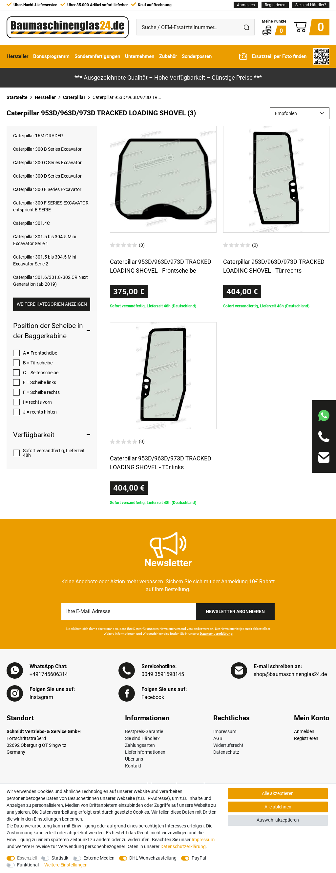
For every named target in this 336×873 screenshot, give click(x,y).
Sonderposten (197, 56)
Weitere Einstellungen (66, 864)
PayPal (199, 858)
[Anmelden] (246, 5)
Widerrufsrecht (228, 745)
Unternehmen (139, 56)
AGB (217, 738)
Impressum (224, 731)
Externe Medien (99, 858)
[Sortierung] (299, 113)
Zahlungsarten (140, 745)
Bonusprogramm (51, 56)
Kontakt (133, 765)
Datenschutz (226, 752)
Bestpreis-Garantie (144, 731)
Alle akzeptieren (278, 793)
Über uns (134, 759)
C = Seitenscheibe (40, 372)
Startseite (17, 97)
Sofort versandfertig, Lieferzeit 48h (54, 453)
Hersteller (17, 56)
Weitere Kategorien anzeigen (52, 304)
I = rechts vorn (37, 402)
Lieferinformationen (145, 752)
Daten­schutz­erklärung (183, 846)
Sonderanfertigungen (97, 56)
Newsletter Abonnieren (235, 611)
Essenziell (27, 858)
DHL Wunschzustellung (153, 858)
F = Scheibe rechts (41, 392)
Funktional (28, 864)
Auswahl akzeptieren (278, 820)
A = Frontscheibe (40, 353)
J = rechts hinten (40, 412)
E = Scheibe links (39, 382)
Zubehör (168, 56)
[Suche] (246, 27)
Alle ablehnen (277, 806)
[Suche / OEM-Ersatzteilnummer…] (188, 27)
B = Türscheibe (37, 362)
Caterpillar (74, 97)
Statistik (60, 858)
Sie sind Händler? (310, 5)
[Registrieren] (275, 5)
